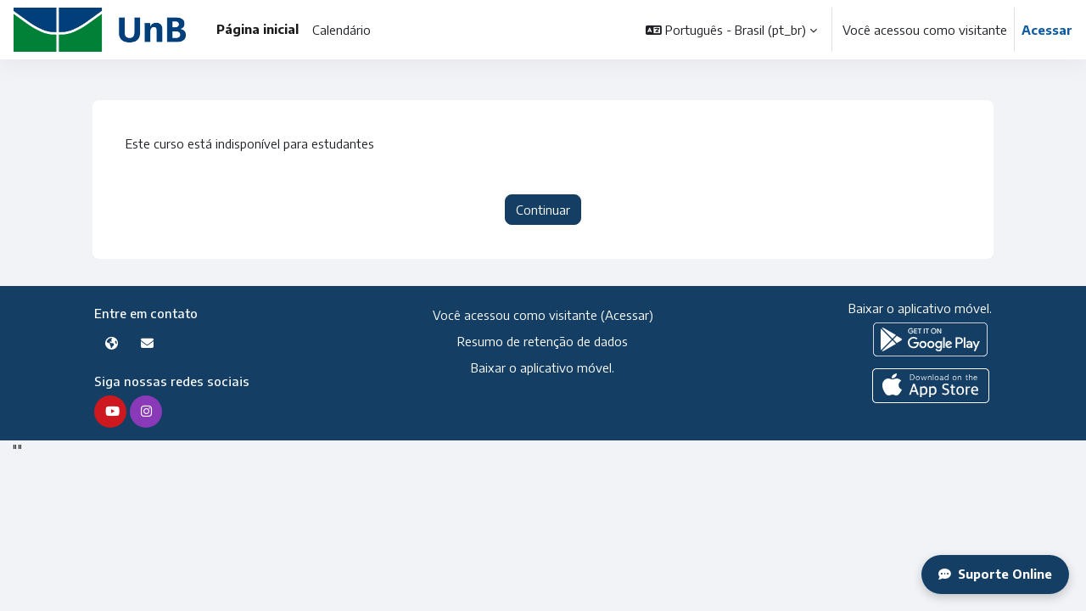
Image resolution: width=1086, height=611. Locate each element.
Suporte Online (994, 574)
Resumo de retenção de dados (542, 342)
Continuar (543, 210)
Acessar (1047, 29)
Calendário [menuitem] (341, 29)
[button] (731, 29)
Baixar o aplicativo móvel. (542, 367)
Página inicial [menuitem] (257, 28)
